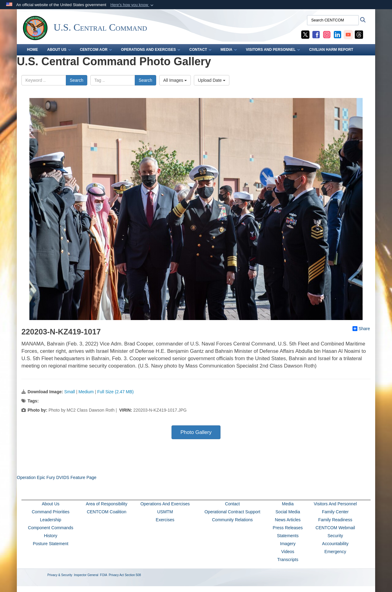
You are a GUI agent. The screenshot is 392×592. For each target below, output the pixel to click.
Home (32, 49)
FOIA (103, 575)
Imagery (288, 543)
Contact (232, 503)
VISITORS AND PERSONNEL (273, 49)
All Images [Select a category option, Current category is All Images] (175, 80)
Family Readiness (335, 519)
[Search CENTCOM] (333, 20)
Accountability (335, 543)
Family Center (335, 511)
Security (335, 535)
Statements (288, 535)
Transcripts (287, 559)
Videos (287, 551)
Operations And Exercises (165, 503)
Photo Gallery (196, 432)
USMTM (165, 511)
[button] (132, 5)
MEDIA (229, 49)
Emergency (335, 551)
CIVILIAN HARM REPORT (331, 49)
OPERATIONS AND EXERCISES (150, 49)
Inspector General (86, 575)
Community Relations (232, 519)
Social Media (288, 511)
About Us (50, 503)
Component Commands (50, 527)
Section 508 (133, 575)
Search (76, 80)
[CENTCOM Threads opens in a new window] (359, 34)
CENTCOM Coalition (106, 511)
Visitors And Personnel (335, 503)
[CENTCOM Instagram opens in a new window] (327, 34)
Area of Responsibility (106, 503)
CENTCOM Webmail (335, 527)
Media (288, 503)
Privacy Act (116, 575)
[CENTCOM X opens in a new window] (305, 34)
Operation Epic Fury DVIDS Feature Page (56, 477)
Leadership (50, 519)
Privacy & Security (59, 575)
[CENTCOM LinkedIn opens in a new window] (337, 34)
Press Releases (288, 527)
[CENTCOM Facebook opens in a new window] (316, 34)
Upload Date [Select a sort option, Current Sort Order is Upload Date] (211, 80)
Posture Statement (50, 543)
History (50, 535)
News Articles (288, 519)
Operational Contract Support (232, 511)
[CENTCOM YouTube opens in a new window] (348, 34)
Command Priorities (51, 511)
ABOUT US (59, 49)
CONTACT (200, 49)
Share (361, 328)
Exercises (165, 519)
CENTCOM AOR (96, 49)
